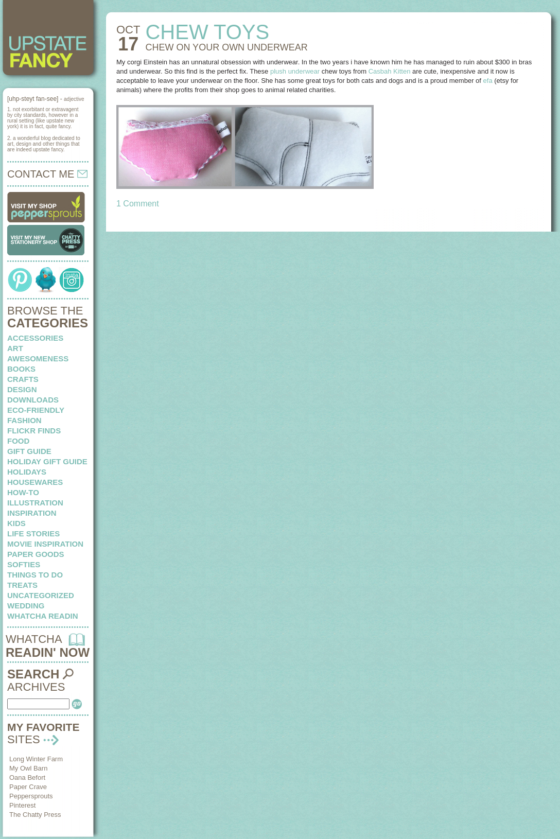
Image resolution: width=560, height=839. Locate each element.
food (18, 440)
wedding (26, 605)
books (21, 368)
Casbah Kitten (390, 71)
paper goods (35, 554)
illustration (35, 502)
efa (488, 80)
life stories (33, 533)
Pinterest (22, 805)
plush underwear (295, 71)
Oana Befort (27, 777)
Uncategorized (40, 595)
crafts (23, 379)
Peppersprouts (31, 796)
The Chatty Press (35, 814)
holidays (26, 471)
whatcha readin (42, 615)
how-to (23, 492)
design (22, 389)
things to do (35, 574)
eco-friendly (35, 410)
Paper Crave (28, 787)
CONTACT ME (47, 174)
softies (23, 564)
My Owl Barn (28, 768)
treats (22, 585)
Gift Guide (29, 451)
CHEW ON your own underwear (226, 47)
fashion (24, 420)
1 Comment (137, 203)
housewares (35, 482)
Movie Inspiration (45, 543)
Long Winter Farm (36, 759)
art (15, 348)
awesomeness (37, 358)
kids (16, 523)
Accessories (35, 338)
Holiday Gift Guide (47, 461)
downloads (33, 399)
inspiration (32, 513)
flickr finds (34, 430)
